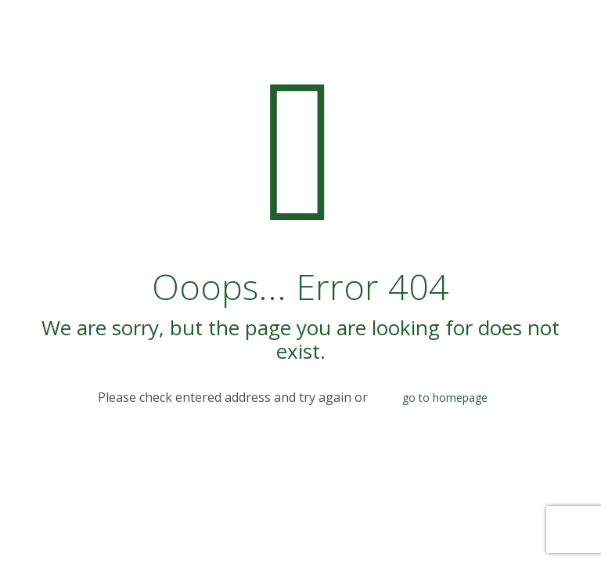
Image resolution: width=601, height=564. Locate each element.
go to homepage (445, 397)
